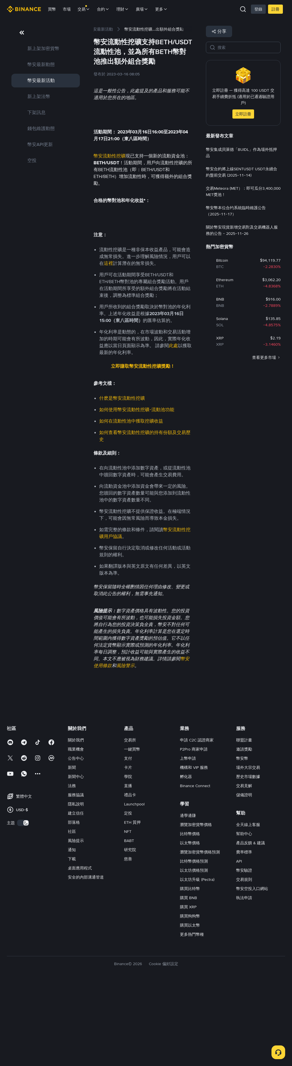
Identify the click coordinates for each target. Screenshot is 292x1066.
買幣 (52, 9)
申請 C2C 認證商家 (197, 821)
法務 (72, 866)
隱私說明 (76, 885)
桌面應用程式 (80, 949)
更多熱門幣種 (192, 1015)
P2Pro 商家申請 (194, 830)
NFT (127, 912)
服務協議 (76, 876)
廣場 (142, 9)
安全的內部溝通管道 (86, 958)
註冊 (275, 9)
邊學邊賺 (188, 896)
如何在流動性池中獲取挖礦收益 (131, 502)
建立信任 (76, 894)
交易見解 (244, 866)
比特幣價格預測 (194, 942)
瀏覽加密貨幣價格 (196, 905)
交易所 (130, 821)
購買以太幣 (190, 1006)
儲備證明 (244, 876)
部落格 (74, 903)
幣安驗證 (244, 951)
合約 (103, 9)
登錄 (258, 9)
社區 (72, 912)
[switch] (23, 904)
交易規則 (244, 960)
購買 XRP (188, 988)
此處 (173, 427)
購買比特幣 (190, 969)
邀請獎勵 (244, 830)
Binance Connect (195, 866)
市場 (67, 9)
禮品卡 (130, 876)
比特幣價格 (190, 914)
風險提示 (76, 921)
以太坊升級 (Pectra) (197, 960)
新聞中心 (76, 857)
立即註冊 (243, 114)
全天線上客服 (248, 905)
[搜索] (247, 47)
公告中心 (76, 839)
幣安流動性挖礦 (109, 212)
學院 (128, 857)
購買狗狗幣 (190, 997)
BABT (129, 921)
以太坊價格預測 (194, 951)
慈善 (128, 940)
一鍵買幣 (132, 830)
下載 (72, 940)
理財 (122, 9)
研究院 (130, 930)
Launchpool (134, 885)
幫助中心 (244, 914)
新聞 (72, 848)
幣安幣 (242, 839)
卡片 (128, 848)
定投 (128, 894)
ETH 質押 (132, 903)
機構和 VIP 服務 (194, 848)
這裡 (108, 344)
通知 (72, 930)
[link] (45, 48)
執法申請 (244, 978)
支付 (128, 839)
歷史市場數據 (248, 857)
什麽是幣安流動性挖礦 (122, 479)
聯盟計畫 (244, 821)
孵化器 (186, 857)
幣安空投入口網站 (252, 969)
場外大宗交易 (248, 848)
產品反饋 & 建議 (250, 924)
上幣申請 (188, 839)
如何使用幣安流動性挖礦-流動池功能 (136, 491)
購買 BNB (188, 978)
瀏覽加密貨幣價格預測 (200, 933)
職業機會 (76, 830)
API (239, 942)
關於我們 (76, 821)
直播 (128, 866)
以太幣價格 (190, 924)
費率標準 (244, 933)
